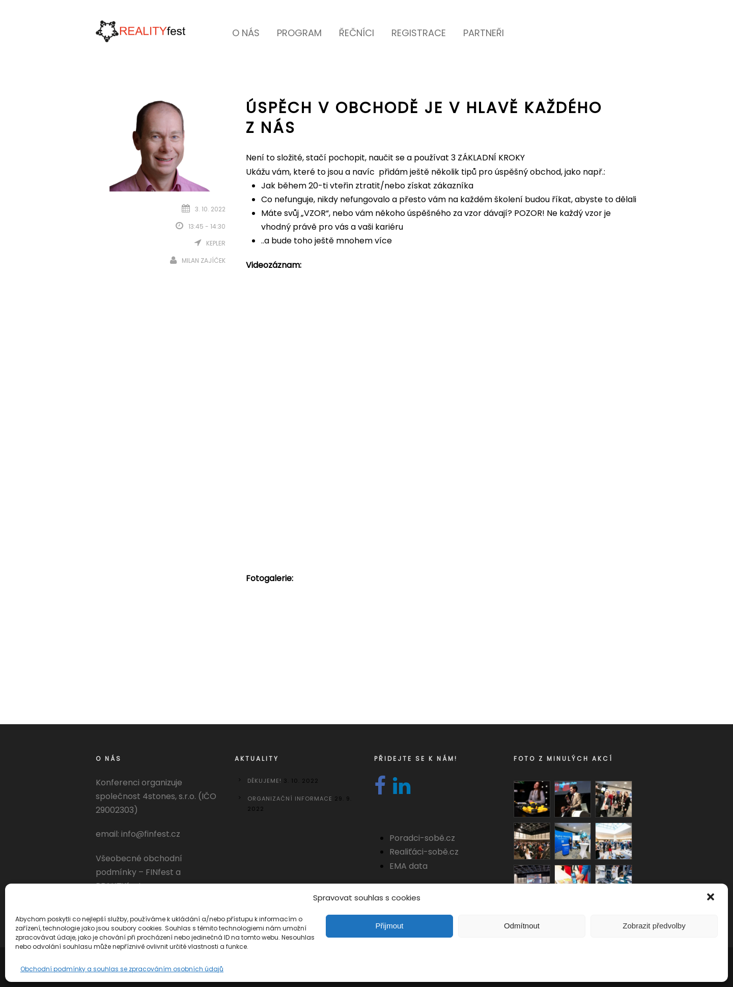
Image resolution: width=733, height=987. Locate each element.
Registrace (418, 32)
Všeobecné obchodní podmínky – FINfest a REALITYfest (139, 872)
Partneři (483, 32)
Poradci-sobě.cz (422, 838)
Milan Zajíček (203, 260)
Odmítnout (522, 925)
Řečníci (356, 32)
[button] (712, 898)
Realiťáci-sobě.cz (424, 852)
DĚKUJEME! (264, 781)
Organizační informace (289, 798)
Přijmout (389, 925)
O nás (246, 32)
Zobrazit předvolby (654, 925)
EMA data (408, 866)
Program (299, 32)
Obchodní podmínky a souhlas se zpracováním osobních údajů (121, 969)
